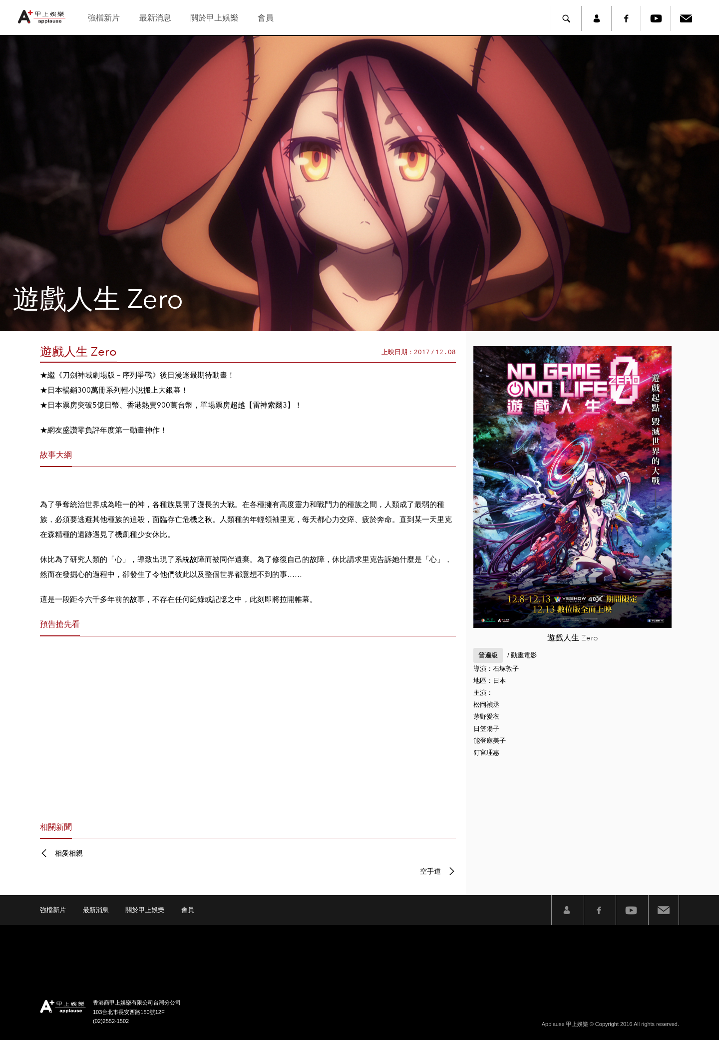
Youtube (656, 18)
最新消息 (155, 17)
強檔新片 (104, 17)
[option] (359, 183)
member (596, 18)
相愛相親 (69, 853)
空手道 (430, 871)
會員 (266, 17)
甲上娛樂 (43, 16)
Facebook (626, 18)
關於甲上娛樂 (214, 17)
